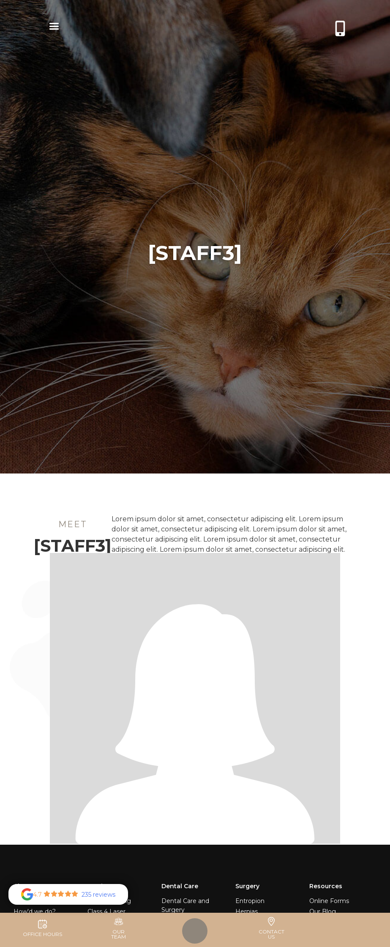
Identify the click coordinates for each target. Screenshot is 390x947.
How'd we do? (35, 911)
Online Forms (329, 901)
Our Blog (322, 911)
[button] (52, 27)
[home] (197, 27)
